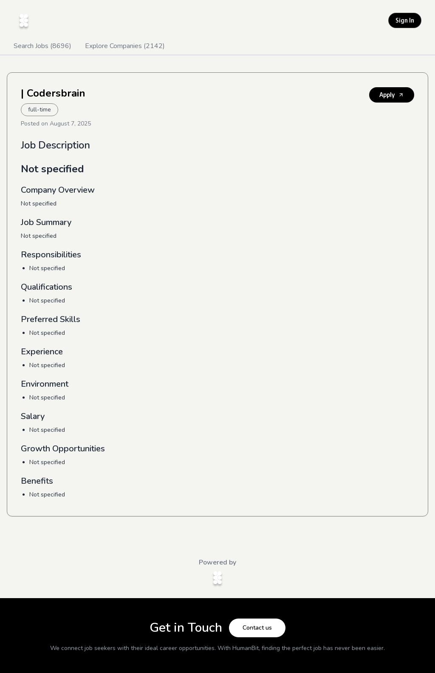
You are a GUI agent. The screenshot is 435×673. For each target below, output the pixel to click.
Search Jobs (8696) (42, 46)
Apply (391, 94)
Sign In (404, 20)
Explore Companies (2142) (125, 46)
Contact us (257, 628)
